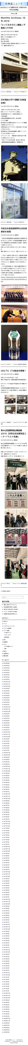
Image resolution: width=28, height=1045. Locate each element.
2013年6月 (6, 938)
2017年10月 (6, 826)
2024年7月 (6, 667)
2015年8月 (6, 881)
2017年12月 (6, 821)
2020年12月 (6, 752)
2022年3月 (6, 725)
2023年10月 (6, 686)
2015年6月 (6, 885)
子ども (4, 644)
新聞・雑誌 (6, 637)
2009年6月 (6, 1027)
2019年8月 (6, 775)
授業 (5, 648)
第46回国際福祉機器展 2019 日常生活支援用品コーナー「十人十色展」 (13, 433)
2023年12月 (6, 681)
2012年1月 (6, 970)
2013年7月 (6, 935)
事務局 (17, 31)
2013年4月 (6, 942)
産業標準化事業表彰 (22, 364)
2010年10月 (6, 997)
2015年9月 (6, 878)
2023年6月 (6, 693)
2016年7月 (6, 858)
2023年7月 (6, 690)
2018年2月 (6, 816)
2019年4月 (6, 784)
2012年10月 (6, 952)
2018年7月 (6, 805)
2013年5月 (6, 940)
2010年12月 (6, 993)
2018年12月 (6, 793)
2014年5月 (6, 915)
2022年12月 (6, 706)
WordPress (7, 1041)
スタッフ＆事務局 (7, 628)
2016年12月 (6, 846)
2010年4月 (6, 1011)
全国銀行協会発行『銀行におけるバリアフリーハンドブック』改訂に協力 (11, 613)
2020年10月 (6, 755)
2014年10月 (6, 903)
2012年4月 (6, 963)
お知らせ (9, 364)
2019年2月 (6, 789)
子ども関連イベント (8, 646)
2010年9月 (6, 1000)
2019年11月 (6, 768)
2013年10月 (6, 929)
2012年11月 (6, 949)
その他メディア (7, 632)
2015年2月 (6, 894)
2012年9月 (6, 954)
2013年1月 (6, 947)
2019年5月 (6, 782)
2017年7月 (6, 832)
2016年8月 (6, 855)
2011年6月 (6, 979)
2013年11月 (6, 926)
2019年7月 (6, 777)
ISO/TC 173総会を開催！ (13, 371)
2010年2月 (6, 1016)
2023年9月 (6, 688)
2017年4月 (6, 837)
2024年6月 (6, 670)
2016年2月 (6, 869)
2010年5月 (6, 1009)
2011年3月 (6, 986)
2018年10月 (6, 798)
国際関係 (9, 422)
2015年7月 (6, 883)
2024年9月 (6, 663)
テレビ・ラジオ (7, 634)
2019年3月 (6, 787)
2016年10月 (6, 851)
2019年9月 (6, 773)
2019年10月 (6, 771)
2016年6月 (6, 860)
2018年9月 (6, 800)
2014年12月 (6, 899)
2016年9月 (6, 853)
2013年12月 (6, 924)
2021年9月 (6, 738)
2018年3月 (6, 814)
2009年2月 (6, 1032)
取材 (4, 639)
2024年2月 (6, 679)
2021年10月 (6, 736)
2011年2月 (6, 988)
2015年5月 (6, 887)
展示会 (8, 583)
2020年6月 (6, 759)
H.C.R (18, 583)
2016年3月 (6, 867)
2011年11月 (6, 972)
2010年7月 (6, 1004)
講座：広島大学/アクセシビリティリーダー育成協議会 (11, 604)
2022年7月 (6, 718)
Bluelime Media (14, 1042)
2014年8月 (6, 908)
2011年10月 (6, 974)
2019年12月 (6, 766)
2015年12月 (6, 871)
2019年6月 (6, 780)
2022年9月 (6, 713)
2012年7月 (6, 956)
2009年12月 (6, 1018)
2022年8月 (6, 716)
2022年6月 (6, 720)
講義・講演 (9, 91)
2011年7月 (6, 977)
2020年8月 (6, 757)
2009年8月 (6, 1023)
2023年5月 (6, 695)
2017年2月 (6, 842)
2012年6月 (6, 958)
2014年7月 (6, 910)
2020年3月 (6, 761)
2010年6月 (6, 1007)
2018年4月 (6, 812)
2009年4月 (6, 1029)
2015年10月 (6, 876)
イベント (5, 623)
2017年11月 (6, 823)
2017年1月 (6, 844)
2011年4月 (6, 984)
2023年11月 (6, 684)
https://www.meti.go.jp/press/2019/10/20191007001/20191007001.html (14, 279)
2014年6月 (6, 913)
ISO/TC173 (21, 422)
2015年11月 (6, 874)
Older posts (5, 591)
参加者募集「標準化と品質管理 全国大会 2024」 (11, 607)
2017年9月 (6, 828)
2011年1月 (6, 991)
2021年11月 (6, 734)
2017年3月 (6, 839)
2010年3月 (6, 1013)
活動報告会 (6, 653)
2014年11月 (6, 901)
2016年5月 (6, 862)
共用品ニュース (14, 4)
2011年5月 (6, 981)
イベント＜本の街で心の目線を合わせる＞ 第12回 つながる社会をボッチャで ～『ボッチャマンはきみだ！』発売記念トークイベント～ (11, 611)
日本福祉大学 (21, 222)
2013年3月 (6, 945)
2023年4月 (6, 697)
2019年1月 (6, 791)
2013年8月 (6, 933)
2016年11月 (6, 848)
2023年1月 (6, 704)
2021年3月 (6, 745)
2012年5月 (6, 961)
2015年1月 (6, 897)
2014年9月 (6, 906)
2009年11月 (6, 1020)
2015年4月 (6, 890)
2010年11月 (6, 995)
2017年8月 (6, 830)
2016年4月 (6, 865)
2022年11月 (6, 709)
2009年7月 (6, 1025)
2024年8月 (6, 665)
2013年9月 (6, 931)
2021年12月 (6, 732)
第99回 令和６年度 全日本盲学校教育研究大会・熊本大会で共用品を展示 (11, 609)
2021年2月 (6, 748)
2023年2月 (6, 702)
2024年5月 (6, 672)
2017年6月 (6, 835)
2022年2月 (6, 727)
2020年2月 (6, 764)
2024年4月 (6, 674)
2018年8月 (6, 803)
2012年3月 (6, 965)
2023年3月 (6, 700)
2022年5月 (6, 722)
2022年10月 (6, 711)
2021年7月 (6, 741)
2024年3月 (6, 677)
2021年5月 (6, 743)
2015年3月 (6, 892)
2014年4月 (6, 917)
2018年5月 (6, 810)
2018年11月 (6, 796)
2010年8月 (6, 1002)
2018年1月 (6, 819)
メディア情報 (6, 630)
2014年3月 (6, 919)
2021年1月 (6, 750)
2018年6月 (6, 807)
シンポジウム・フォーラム (8, 626)
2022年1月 (6, 729)
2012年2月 (6, 968)
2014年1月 (6, 922)
